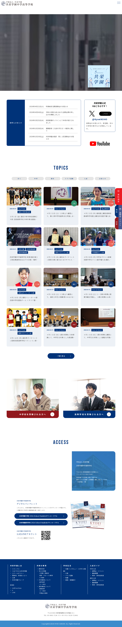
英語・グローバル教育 (46, 575)
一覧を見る (61, 356)
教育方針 (42, 569)
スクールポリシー (18, 573)
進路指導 (42, 588)
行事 (66, 573)
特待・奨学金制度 (98, 575)
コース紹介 (42, 584)
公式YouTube (16, 588)
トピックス (16, 569)
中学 (36, 178)
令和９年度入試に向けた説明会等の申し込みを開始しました (59, 113)
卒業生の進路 (43, 593)
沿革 (13, 578)
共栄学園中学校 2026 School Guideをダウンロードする (38, 516)
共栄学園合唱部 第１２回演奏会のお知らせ (59, 137)
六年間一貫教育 (44, 573)
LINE (13, 592)
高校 (52, 178)
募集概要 (95, 573)
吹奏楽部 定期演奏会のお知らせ (56, 106)
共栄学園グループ (18, 580)
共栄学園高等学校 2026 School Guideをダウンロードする (39, 523)
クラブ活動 (69, 178)
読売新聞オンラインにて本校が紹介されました (59, 121)
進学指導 (42, 582)
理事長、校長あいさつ (19, 575)
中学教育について (45, 580)
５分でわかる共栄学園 (19, 571)
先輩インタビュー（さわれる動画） (74, 570)
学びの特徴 (42, 571)
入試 (86, 178)
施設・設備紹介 (70, 580)
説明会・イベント (98, 571)
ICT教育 (41, 577)
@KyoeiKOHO (99, 119)
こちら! (105, 114)
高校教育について (45, 586)
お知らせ (102, 178)
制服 (66, 578)
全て (19, 178)
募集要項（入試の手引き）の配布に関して (59, 129)
